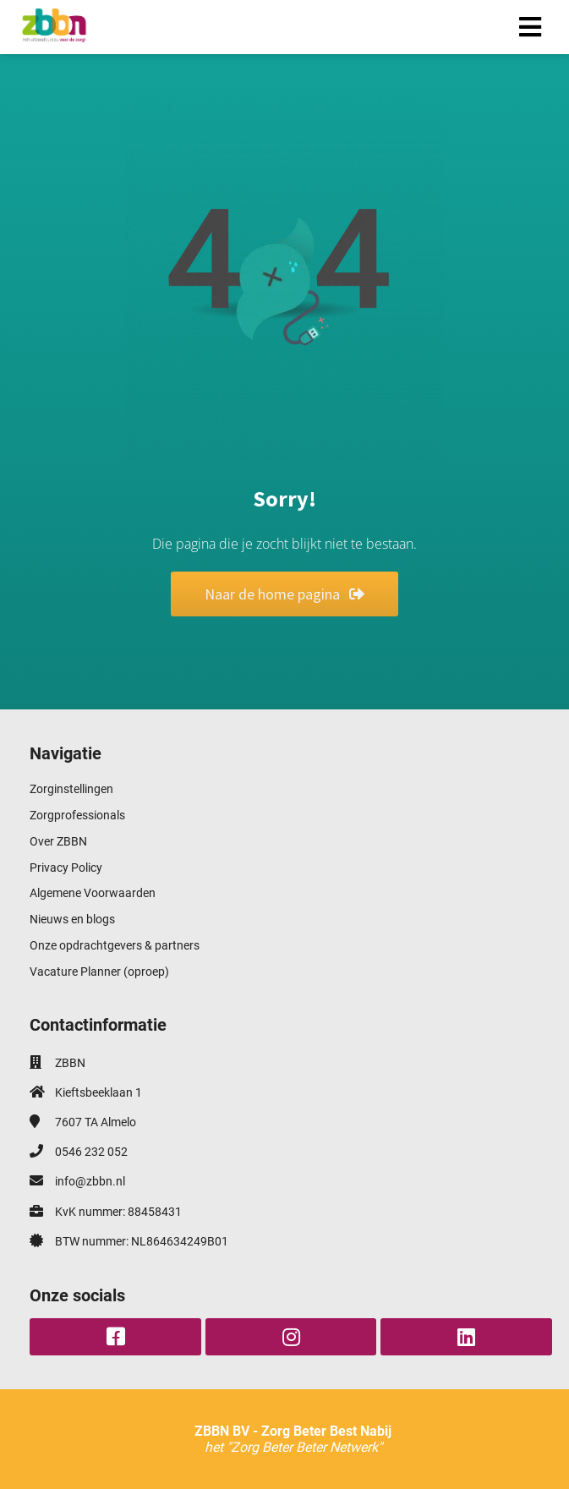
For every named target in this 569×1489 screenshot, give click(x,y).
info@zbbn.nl (90, 1181)
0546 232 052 (91, 1151)
